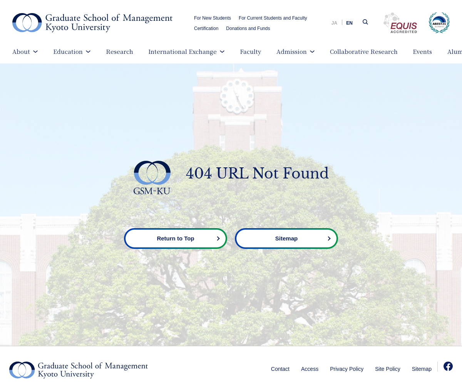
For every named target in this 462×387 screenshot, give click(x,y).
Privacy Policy (346, 369)
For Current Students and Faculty (273, 18)
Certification (206, 28)
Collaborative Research (364, 51)
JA (334, 23)
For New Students (212, 18)
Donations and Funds (248, 28)
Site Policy (387, 369)
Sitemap (422, 369)
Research (119, 51)
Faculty (250, 51)
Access (309, 369)
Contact (280, 369)
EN (349, 23)
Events (422, 51)
